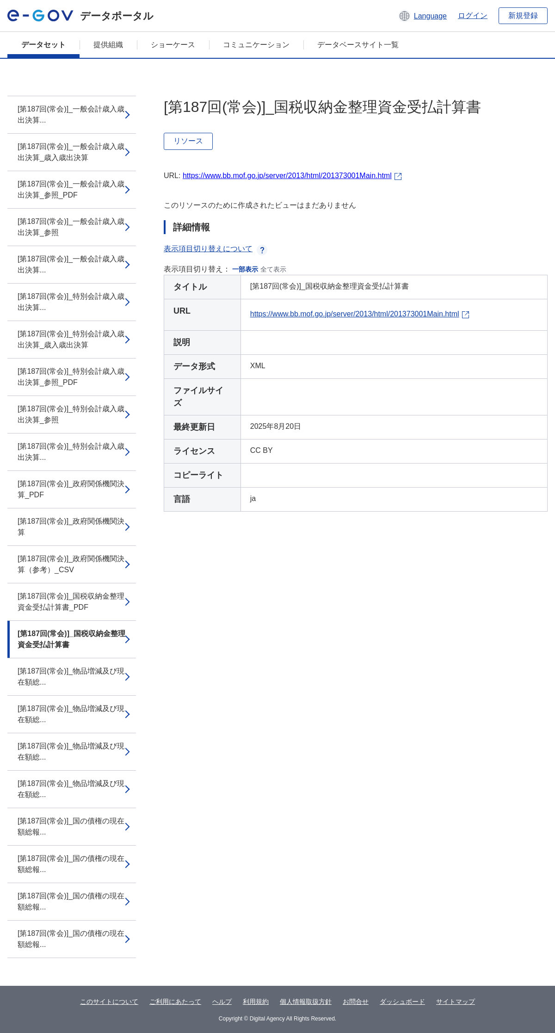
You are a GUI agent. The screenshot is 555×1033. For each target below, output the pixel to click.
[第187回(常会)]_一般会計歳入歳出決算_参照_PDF (71, 189)
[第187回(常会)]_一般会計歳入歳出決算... (71, 114)
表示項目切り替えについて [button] (215, 249)
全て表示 (273, 269)
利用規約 (256, 1001)
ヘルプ (222, 1001)
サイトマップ (455, 1001)
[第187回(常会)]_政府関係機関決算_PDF (71, 489)
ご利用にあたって (175, 1001)
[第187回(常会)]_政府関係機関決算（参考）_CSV (71, 564)
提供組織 (108, 45)
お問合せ (356, 1001)
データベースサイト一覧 (358, 45)
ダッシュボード (402, 1001)
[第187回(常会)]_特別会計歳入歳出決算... (71, 301)
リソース (188, 141)
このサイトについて (109, 1001)
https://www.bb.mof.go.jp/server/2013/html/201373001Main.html (287, 175)
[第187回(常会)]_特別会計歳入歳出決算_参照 (71, 414)
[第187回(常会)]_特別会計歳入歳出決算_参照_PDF (71, 376)
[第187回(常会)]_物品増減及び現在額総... (71, 676)
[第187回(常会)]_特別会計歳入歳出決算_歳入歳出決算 (71, 339)
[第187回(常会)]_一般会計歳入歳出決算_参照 (71, 226)
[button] (422, 16)
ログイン (472, 15)
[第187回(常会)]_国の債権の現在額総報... (71, 826)
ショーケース (173, 45)
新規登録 (523, 15)
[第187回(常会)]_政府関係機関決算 (71, 526)
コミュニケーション (256, 45)
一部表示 (245, 269)
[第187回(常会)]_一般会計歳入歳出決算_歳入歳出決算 (71, 151)
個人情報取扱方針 (306, 1001)
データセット (43, 45)
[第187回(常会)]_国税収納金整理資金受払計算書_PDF (71, 601)
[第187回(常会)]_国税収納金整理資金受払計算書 (71, 639)
